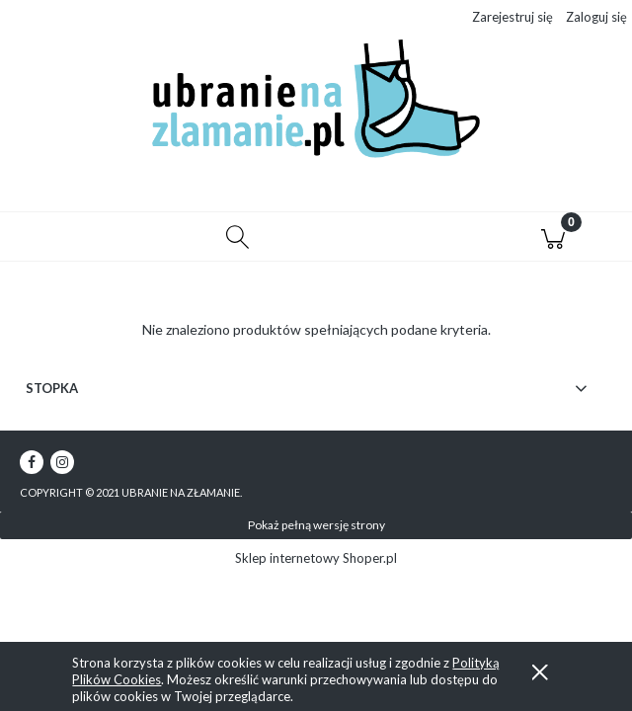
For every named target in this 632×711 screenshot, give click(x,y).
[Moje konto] (395, 240)
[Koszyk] (553, 237)
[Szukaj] (237, 237)
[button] (79, 237)
